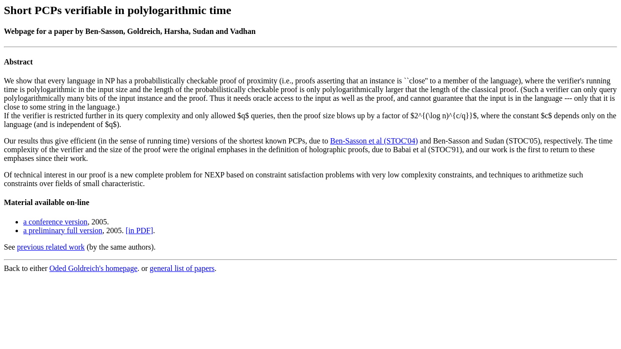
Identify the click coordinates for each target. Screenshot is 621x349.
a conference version (55, 222)
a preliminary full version (62, 230)
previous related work (51, 247)
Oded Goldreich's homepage (93, 268)
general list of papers (182, 268)
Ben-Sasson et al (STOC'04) (374, 141)
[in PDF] (139, 230)
